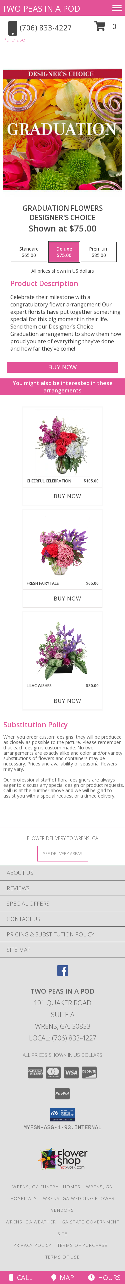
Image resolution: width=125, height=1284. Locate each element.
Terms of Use (62, 1257)
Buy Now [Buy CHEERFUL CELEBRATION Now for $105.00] (67, 496)
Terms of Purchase (82, 1245)
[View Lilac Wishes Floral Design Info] (62, 647)
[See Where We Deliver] (62, 853)
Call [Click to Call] (21, 1277)
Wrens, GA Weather (31, 1222)
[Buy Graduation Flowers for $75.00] (62, 367)
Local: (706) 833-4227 (62, 1037)
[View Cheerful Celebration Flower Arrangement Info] (62, 443)
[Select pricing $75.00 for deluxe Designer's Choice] (64, 252)
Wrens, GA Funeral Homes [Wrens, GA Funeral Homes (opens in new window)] (46, 1187)
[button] (105, 28)
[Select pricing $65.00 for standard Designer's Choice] (29, 252)
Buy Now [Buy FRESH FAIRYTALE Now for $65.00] (67, 598)
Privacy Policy (32, 1245)
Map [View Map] (62, 1277)
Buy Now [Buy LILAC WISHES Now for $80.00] (67, 701)
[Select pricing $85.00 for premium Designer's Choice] (98, 252)
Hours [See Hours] (104, 1277)
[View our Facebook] (62, 974)
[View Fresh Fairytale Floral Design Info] (62, 545)
